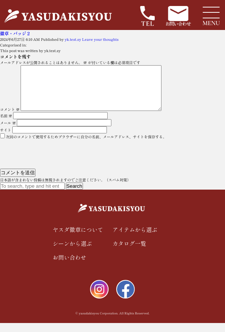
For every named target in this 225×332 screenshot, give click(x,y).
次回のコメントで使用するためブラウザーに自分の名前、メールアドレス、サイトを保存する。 (86, 145)
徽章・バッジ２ (15, 33)
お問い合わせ (69, 266)
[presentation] (51, 161)
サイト (5, 139)
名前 (6, 124)
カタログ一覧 (129, 252)
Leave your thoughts (100, 39)
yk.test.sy (73, 39)
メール (8, 132)
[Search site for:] (32, 195)
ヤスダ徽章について (78, 238)
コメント (10, 118)
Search (74, 195)
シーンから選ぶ (72, 252)
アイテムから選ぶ (134, 238)
